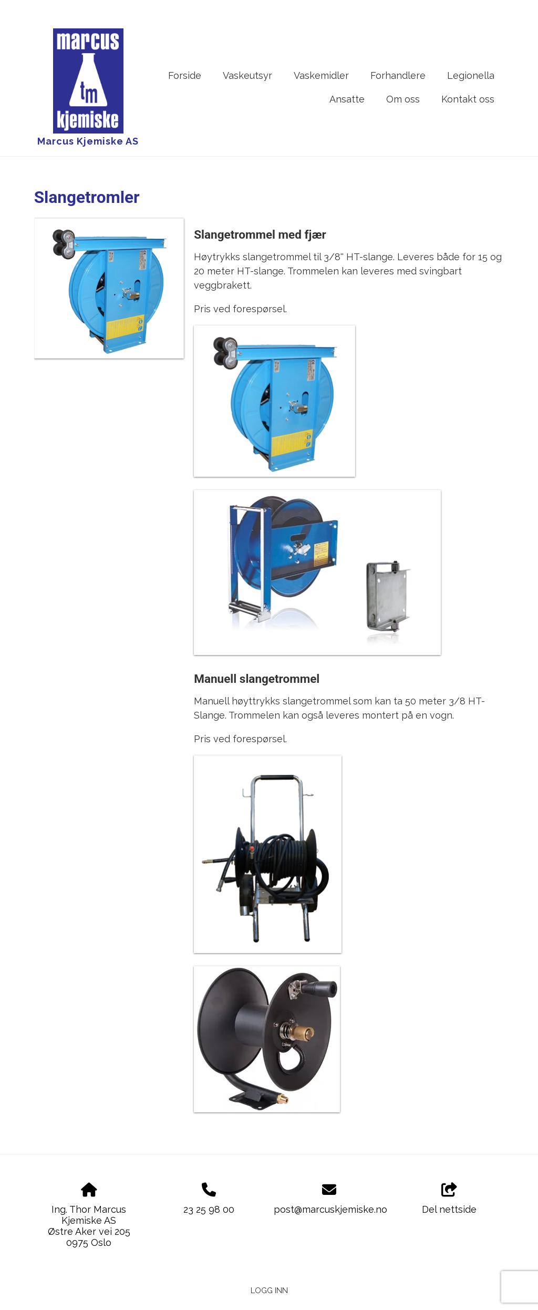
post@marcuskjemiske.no (330, 1209)
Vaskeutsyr (247, 75)
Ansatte (347, 99)
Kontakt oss (467, 99)
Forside (184, 75)
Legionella (470, 75)
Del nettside (449, 1199)
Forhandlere (398, 75)
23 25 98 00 (208, 1209)
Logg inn (269, 1290)
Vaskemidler (321, 75)
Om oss (403, 99)
